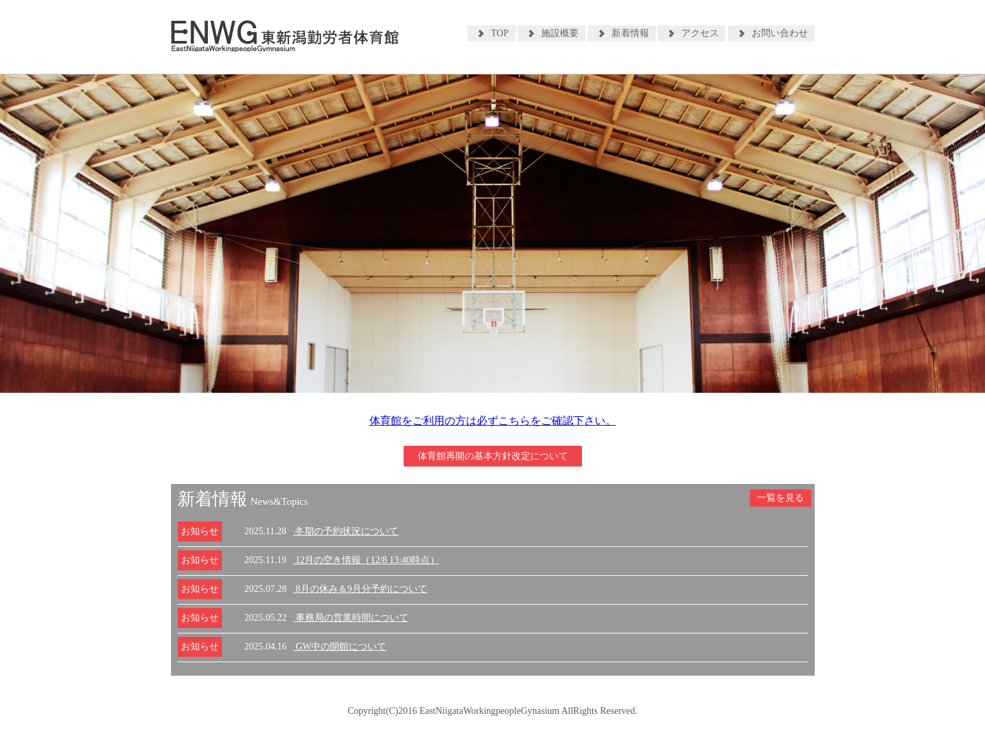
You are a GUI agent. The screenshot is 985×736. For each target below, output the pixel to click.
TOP (499, 33)
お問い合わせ (780, 33)
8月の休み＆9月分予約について (361, 589)
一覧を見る (780, 498)
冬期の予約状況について (346, 531)
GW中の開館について (340, 646)
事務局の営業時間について (351, 618)
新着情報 (630, 33)
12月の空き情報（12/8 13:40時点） (366, 560)
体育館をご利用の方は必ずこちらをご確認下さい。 (492, 420)
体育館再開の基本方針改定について (493, 456)
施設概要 (560, 33)
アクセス (700, 33)
